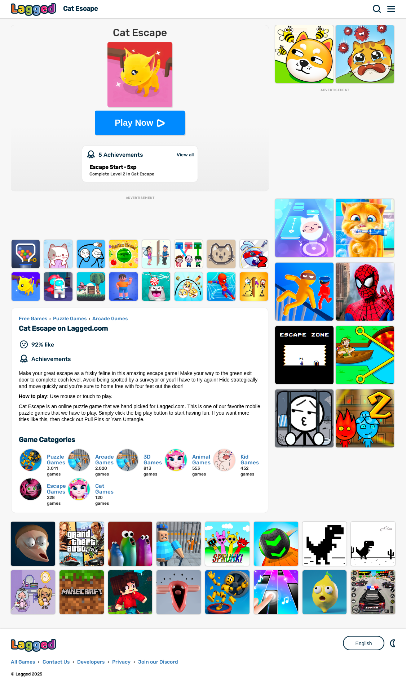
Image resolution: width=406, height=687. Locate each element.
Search (377, 9)
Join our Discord (158, 662)
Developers (91, 662)
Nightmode (393, 643)
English (364, 643)
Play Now (134, 123)
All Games (23, 662)
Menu (391, 9)
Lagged (34, 9)
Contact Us (56, 662)
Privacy (121, 662)
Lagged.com (34, 645)
